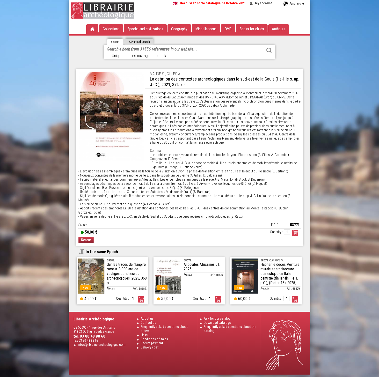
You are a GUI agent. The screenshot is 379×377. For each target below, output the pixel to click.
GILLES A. (174, 74)
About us (147, 319)
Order (141, 299)
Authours (278, 29)
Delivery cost (150, 347)
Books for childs (252, 29)
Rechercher (269, 50)
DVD (228, 29)
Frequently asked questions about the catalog (230, 329)
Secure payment (152, 343)
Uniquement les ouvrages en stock (137, 55)
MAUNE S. (157, 74)
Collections (111, 29)
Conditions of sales (154, 339)
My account (263, 3)
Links (144, 335)
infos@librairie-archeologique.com (101, 345)
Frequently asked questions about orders (164, 329)
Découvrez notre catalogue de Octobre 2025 (212, 3)
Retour (86, 240)
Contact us (148, 323)
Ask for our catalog (217, 319)
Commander (295, 233)
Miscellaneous (206, 29)
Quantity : (276, 232)
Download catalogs (217, 323)
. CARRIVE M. (272, 260)
